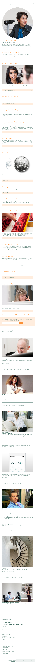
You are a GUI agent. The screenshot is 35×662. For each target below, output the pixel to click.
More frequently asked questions (17, 310)
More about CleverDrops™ (6, 477)
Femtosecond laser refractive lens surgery (8, 637)
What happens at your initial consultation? (17, 238)
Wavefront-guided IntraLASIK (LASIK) (7, 633)
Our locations (5, 626)
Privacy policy (10, 660)
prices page (11, 331)
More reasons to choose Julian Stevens (17, 103)
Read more (26, 660)
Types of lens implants (17, 180)
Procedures (4, 629)
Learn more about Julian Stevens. (24, 202)
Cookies (14, 660)
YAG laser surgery (4, 641)
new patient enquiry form (17, 603)
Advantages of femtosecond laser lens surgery (17, 132)
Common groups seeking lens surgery (17, 90)
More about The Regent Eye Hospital (8, 571)
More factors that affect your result (17, 204)
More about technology (17, 192)
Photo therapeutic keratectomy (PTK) (8, 646)
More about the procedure (17, 146)
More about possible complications (17, 277)
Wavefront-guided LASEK (6, 634)
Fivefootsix (13, 661)
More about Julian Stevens (6, 363)
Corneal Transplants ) (5, 647)
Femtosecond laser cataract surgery (7, 640)
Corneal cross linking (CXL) (6, 645)
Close (32, 660)
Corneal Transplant (5, 653)
